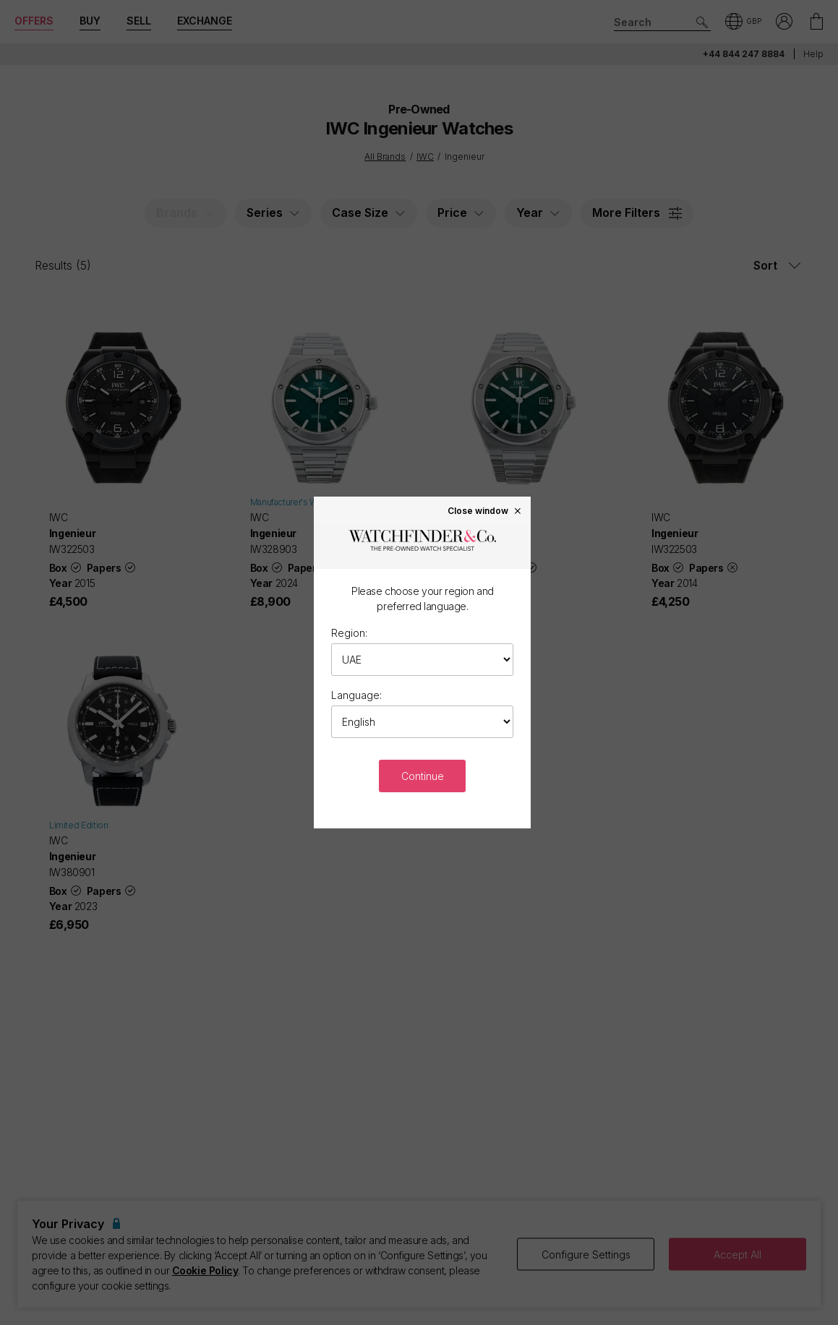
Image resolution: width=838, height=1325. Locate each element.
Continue (422, 776)
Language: (356, 695)
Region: (349, 633)
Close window (485, 510)
